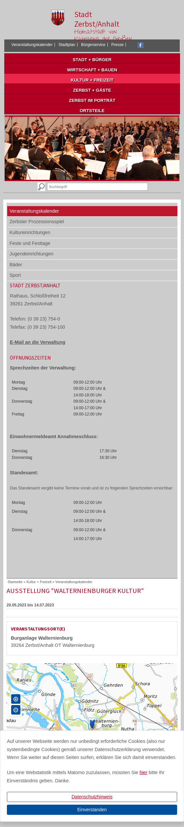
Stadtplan (66, 45)
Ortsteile (92, 110)
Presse (117, 45)
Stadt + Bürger (92, 59)
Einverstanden (92, 809)
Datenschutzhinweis (92, 796)
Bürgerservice (93, 45)
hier (144, 772)
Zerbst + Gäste (92, 90)
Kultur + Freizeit (92, 80)
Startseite (15, 582)
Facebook (140, 45)
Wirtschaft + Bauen (92, 69)
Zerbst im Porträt (92, 100)
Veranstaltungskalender (32, 45)
